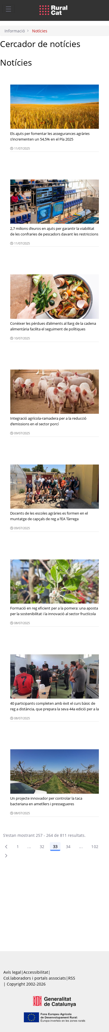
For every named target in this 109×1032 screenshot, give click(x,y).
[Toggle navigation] (8, 9)
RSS (71, 978)
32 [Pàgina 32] (42, 846)
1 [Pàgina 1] (18, 846)
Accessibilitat (35, 972)
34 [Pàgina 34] (68, 846)
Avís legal (12, 972)
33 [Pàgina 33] (55, 846)
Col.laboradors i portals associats (34, 978)
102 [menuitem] (94, 846)
